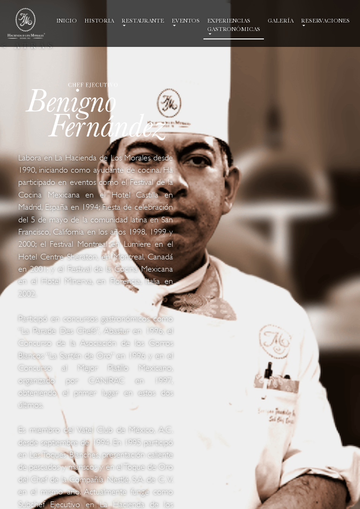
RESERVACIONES (325, 20)
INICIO (68, 20)
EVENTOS (186, 20)
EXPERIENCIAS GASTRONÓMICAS (233, 24)
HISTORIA (101, 20)
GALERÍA (282, 20)
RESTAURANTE (142, 20)
